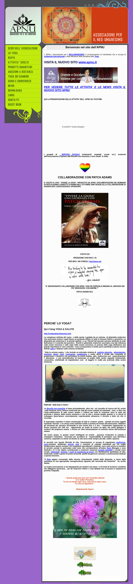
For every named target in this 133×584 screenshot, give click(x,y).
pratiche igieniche (104, 352)
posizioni (47, 354)
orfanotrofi (55, 452)
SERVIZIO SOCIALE (69, 154)
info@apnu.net (95, 261)
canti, (62, 354)
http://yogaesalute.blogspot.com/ (57, 334)
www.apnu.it (87, 62)
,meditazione (82, 354)
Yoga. (97, 56)
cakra (52, 349)
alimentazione (119, 352)
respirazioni (70, 354)
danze (55, 354)
